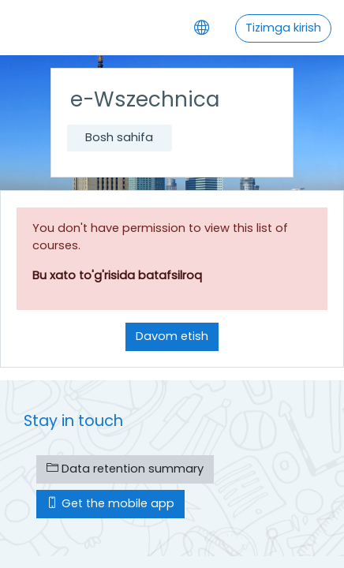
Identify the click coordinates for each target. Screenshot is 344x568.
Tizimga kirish (283, 28)
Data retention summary (125, 468)
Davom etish (172, 336)
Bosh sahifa (119, 137)
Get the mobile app (110, 503)
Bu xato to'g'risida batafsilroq (117, 275)
